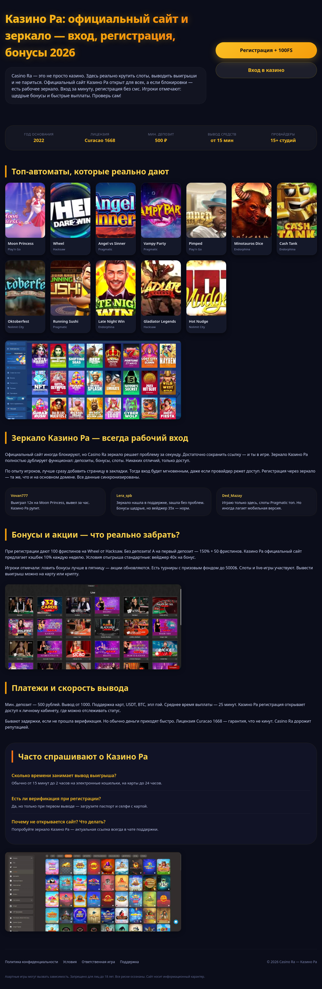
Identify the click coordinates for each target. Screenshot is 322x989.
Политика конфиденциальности (31, 961)
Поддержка (129, 961)
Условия (70, 961)
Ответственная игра (98, 961)
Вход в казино (266, 70)
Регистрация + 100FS (266, 50)
